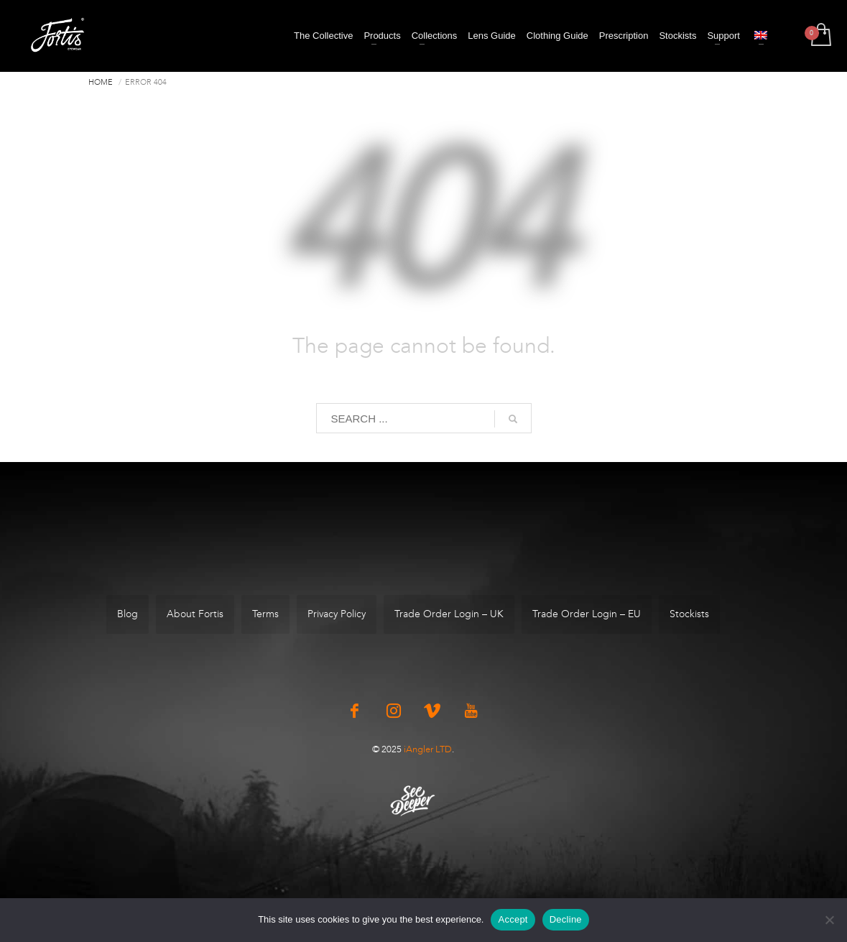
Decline (566, 919)
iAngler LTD (428, 749)
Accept (512, 919)
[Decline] (829, 920)
